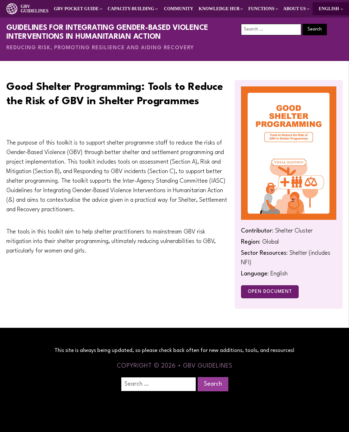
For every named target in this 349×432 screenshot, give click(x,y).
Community (179, 8)
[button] (78, 8)
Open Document (270, 291)
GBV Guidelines (34, 8)
